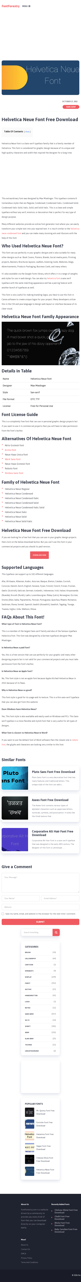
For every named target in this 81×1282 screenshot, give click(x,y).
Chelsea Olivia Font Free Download (44, 1159)
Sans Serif (71, 107)
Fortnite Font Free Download (44, 1124)
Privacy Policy (26, 1258)
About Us (24, 1245)
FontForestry (11, 6)
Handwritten (31, 995)
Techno (28, 1045)
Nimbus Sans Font (14, 473)
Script (28, 1026)
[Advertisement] (40, 30)
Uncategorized (32, 1051)
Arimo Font (10, 450)
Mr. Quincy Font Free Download (45, 1112)
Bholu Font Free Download (62, 1224)
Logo (27, 1002)
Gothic (28, 989)
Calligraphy (30, 959)
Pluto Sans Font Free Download (53, 772)
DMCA (23, 1254)
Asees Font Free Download (50, 800)
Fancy (27, 983)
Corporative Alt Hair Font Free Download (52, 833)
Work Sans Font (13, 459)
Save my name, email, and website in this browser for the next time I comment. (41, 914)
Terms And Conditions (29, 1262)
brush (28, 952)
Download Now (39, 555)
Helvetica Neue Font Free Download (45, 1171)
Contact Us (25, 1249)
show (27, 132)
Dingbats (29, 971)
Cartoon (29, 965)
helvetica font (53, 278)
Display (28, 977)
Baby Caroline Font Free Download (66, 1230)
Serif (27, 1032)
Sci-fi (27, 1020)
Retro (27, 1008)
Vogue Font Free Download (43, 1147)
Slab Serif (29, 1039)
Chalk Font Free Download (62, 1217)
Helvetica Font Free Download (45, 1136)
